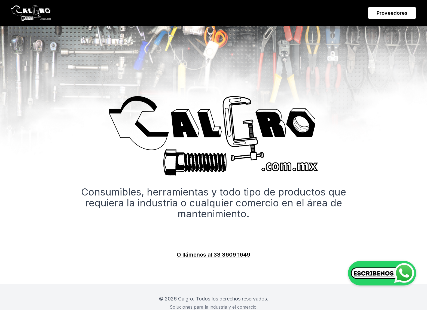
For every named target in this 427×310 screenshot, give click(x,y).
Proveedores (392, 13)
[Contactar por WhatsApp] (382, 273)
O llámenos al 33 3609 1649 (213, 254)
